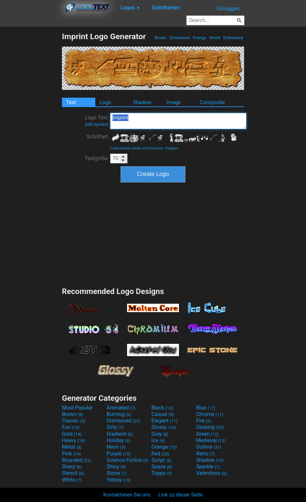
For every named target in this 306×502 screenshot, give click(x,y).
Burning (119, 414)
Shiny (116, 467)
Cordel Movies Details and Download (136, 148)
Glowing (210, 427)
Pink (71, 454)
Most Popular (77, 408)
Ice (158, 440)
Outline (208, 447)
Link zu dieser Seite (180, 495)
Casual (162, 414)
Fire (203, 421)
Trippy (161, 473)
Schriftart (97, 137)
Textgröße (96, 158)
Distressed (180, 37)
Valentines (211, 473)
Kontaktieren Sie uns (127, 495)
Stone (116, 473)
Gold (72, 434)
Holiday (119, 440)
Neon (116, 447)
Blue (205, 408)
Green (207, 434)
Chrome (209, 414)
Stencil (73, 473)
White (72, 480)
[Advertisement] (31, 129)
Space (161, 467)
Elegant (164, 421)
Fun (70, 427)
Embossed (233, 37)
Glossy (163, 427)
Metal (72, 447)
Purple (118, 454)
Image (173, 102)
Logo (105, 102)
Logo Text (96, 121)
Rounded (76, 460)
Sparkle (208, 467)
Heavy (73, 440)
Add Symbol (96, 124)
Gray (159, 434)
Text (71, 102)
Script (161, 460)
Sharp (72, 467)
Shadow (142, 102)
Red (160, 454)
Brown (160, 37)
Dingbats (171, 148)
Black (162, 408)
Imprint (178, 121)
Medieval (211, 440)
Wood (214, 37)
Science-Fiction (127, 460)
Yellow (119, 480)
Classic (73, 421)
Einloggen (228, 8)
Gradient (120, 434)
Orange (199, 37)
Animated (121, 408)
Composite (212, 102)
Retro (205, 454)
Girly (115, 427)
